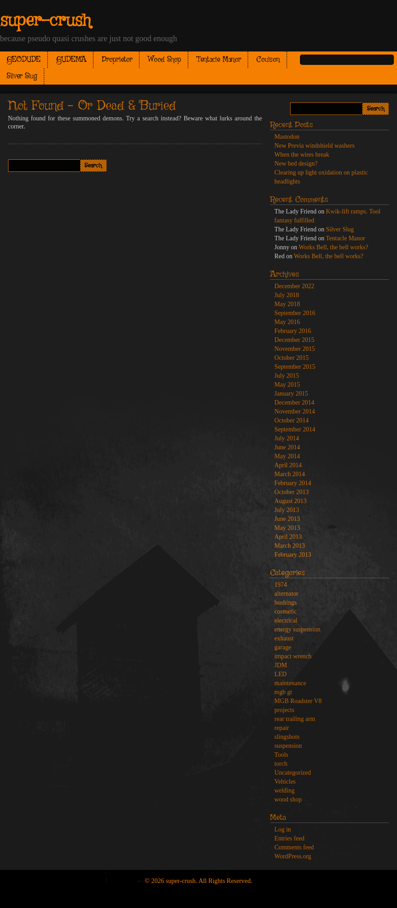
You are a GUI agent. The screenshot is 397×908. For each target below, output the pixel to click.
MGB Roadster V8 (298, 701)
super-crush (45, 21)
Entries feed (289, 838)
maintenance (290, 683)
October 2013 (292, 492)
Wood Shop (164, 59)
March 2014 (290, 474)
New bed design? (296, 163)
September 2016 (295, 313)
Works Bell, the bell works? (333, 247)
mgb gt (283, 692)
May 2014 (287, 456)
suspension (288, 745)
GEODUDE (24, 59)
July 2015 (287, 375)
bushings (286, 602)
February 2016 (293, 331)
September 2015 (295, 366)
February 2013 (293, 554)
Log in (283, 829)
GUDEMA (71, 59)
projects (284, 710)
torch (281, 763)
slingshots (287, 736)
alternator (287, 593)
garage (283, 647)
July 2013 (287, 510)
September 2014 (295, 429)
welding (285, 790)
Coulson (268, 59)
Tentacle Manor (219, 59)
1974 (281, 584)
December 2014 (294, 402)
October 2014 (292, 420)
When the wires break (302, 154)
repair (282, 728)
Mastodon (287, 136)
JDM (281, 665)
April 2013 (288, 536)
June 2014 (287, 447)
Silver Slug (22, 76)
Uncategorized (293, 772)
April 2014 (288, 465)
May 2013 (287, 527)
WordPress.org (293, 856)
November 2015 (295, 348)
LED (281, 674)
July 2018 (287, 295)
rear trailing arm (295, 719)
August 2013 (291, 501)
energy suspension (298, 629)
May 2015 (287, 384)
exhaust (284, 638)
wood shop (288, 799)
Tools (281, 754)
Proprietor (117, 59)
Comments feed (294, 847)
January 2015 (291, 393)
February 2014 (293, 483)
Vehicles (285, 781)
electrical (286, 620)
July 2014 (287, 438)
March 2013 (290, 545)
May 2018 (287, 304)
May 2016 (287, 322)
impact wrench (293, 656)
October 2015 (292, 357)
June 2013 (287, 519)
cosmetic (286, 611)
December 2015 (294, 340)
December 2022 (294, 286)
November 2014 (295, 411)
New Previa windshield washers (315, 145)
